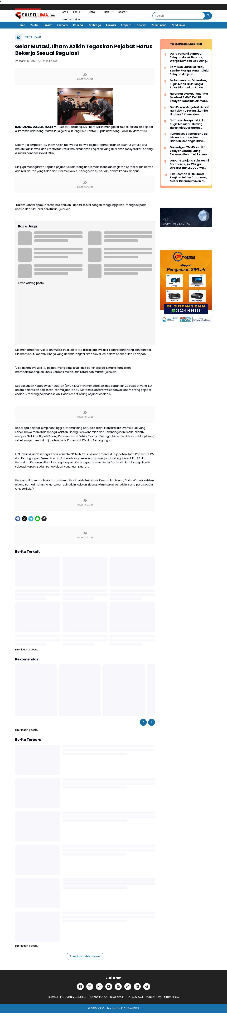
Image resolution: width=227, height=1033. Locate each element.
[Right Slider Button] (151, 722)
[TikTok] (127, 986)
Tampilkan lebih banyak (85, 956)
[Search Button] (208, 15)
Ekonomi (62, 25)
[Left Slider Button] (143, 722)
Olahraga (95, 25)
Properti (126, 25)
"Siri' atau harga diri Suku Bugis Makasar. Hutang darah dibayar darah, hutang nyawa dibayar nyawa (187, 124)
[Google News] (118, 986)
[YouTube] (108, 986)
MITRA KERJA (171, 997)
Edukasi (111, 25)
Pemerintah (158, 25)
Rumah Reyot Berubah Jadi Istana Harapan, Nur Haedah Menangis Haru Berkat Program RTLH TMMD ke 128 (189, 137)
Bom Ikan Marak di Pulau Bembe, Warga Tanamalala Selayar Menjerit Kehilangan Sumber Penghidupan (189, 70)
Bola (108, 12)
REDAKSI (53, 997)
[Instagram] (99, 986)
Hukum (48, 25)
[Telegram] (30, 518)
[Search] (179, 15)
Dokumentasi (71, 19)
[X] (24, 518)
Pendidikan (178, 25)
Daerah (141, 25)
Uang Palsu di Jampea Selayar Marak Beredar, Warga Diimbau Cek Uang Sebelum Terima (188, 57)
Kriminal (78, 25)
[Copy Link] (44, 518)
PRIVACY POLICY (98, 997)
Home (64, 12)
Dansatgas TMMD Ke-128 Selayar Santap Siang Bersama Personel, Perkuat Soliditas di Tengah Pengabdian (189, 151)
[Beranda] (18, 37)
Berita (78, 12)
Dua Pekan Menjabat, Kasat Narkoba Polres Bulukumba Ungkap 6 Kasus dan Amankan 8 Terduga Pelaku (189, 111)
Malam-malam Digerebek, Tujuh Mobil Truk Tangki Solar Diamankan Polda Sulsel (188, 84)
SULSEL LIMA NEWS (128, 1008)
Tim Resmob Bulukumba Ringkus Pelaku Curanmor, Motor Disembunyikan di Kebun (188, 177)
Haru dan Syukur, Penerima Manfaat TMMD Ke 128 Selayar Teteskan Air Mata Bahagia (189, 97)
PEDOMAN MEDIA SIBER (73, 997)
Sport (123, 12)
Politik (34, 25)
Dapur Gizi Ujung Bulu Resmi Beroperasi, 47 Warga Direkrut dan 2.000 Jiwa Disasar (189, 164)
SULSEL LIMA (104, 1008)
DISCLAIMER (117, 997)
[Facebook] (17, 518)
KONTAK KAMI (154, 997)
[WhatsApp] (37, 518)
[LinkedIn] (137, 986)
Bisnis (94, 12)
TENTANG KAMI (134, 997)
